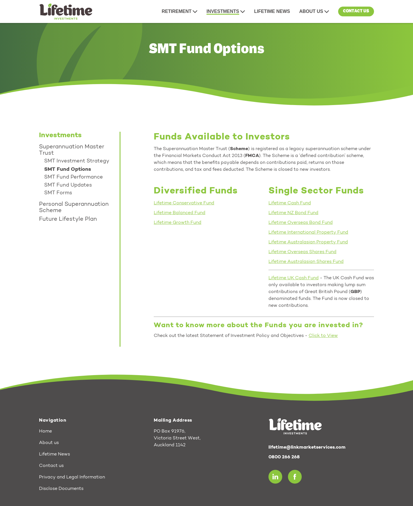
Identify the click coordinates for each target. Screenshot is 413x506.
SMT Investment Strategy (76, 161)
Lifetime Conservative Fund (184, 203)
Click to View (323, 336)
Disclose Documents (61, 488)
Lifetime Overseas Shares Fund (302, 252)
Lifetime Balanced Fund (179, 213)
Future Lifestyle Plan (68, 219)
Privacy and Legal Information (72, 477)
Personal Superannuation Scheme (74, 207)
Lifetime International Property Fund (308, 232)
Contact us (356, 11)
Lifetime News (54, 454)
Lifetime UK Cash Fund (293, 278)
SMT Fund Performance (73, 177)
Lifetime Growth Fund (177, 222)
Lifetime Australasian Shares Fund (306, 261)
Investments (60, 135)
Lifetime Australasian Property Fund (308, 242)
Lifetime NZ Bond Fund (293, 213)
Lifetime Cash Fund (289, 203)
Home (45, 431)
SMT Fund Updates (68, 185)
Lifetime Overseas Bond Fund (300, 222)
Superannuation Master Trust (71, 150)
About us (49, 443)
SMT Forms (58, 193)
